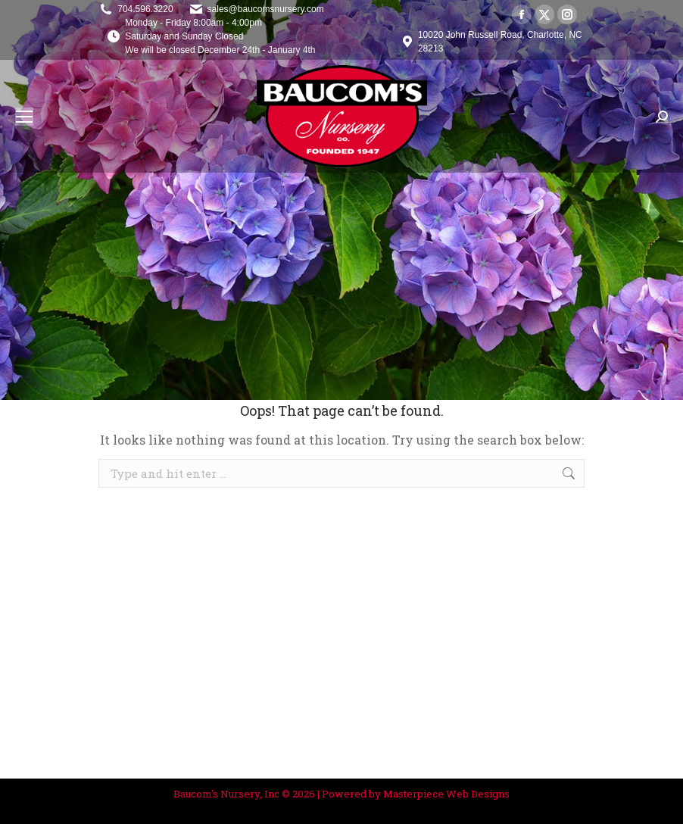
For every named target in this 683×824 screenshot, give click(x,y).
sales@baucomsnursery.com (265, 9)
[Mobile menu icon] (24, 117)
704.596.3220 (145, 9)
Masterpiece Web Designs (446, 794)
